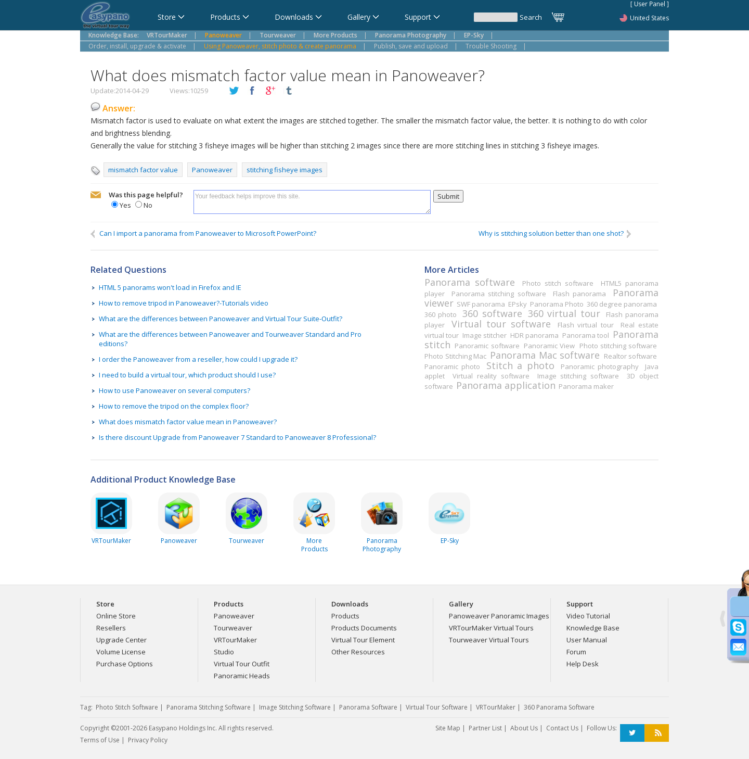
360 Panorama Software (559, 707)
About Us (524, 728)
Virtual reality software (491, 376)
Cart (558, 17)
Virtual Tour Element (363, 639)
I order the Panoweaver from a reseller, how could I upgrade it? (198, 359)
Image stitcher (484, 335)
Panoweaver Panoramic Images (499, 616)
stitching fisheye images (284, 169)
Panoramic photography (600, 366)
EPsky (517, 304)
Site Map (447, 728)
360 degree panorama (622, 304)
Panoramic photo (452, 366)
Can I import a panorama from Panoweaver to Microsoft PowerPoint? (203, 233)
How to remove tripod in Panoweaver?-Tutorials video (183, 303)
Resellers (111, 627)
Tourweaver (233, 627)
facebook (252, 91)
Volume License (121, 651)
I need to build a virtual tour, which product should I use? (187, 375)
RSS (656, 733)
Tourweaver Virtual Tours (489, 639)
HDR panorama (534, 335)
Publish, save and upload (411, 46)
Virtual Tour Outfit (241, 663)
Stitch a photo (520, 365)
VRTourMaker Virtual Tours (491, 627)
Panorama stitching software (498, 293)
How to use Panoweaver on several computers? (174, 390)
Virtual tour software (500, 324)
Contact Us (562, 728)
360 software (492, 313)
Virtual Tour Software (437, 707)
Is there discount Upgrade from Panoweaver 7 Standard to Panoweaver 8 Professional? (237, 437)
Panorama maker (586, 386)
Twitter (632, 733)
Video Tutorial (588, 616)
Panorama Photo (557, 304)
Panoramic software (487, 345)
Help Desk (582, 663)
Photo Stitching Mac (455, 356)
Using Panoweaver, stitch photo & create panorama (280, 46)
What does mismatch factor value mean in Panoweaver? (188, 421)
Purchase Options (124, 663)
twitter (234, 91)
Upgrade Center (121, 639)
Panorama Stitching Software (208, 707)
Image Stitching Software (295, 707)
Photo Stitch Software (127, 707)
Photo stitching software (618, 345)
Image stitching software (578, 376)
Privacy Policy (147, 740)
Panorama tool (585, 335)
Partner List (485, 728)
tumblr (288, 91)
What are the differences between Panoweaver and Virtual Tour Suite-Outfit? (220, 318)
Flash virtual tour (586, 325)
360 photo (440, 314)
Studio (224, 651)
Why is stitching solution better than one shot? (555, 233)
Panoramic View (549, 345)
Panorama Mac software (545, 355)
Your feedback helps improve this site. (312, 202)
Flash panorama (579, 293)
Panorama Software (368, 707)
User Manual (586, 639)
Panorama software (469, 282)
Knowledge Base (592, 627)
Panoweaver (212, 169)
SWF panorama (481, 304)
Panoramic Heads (242, 675)
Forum (576, 651)
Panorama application (506, 385)
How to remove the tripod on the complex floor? (174, 406)
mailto (96, 195)
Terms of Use (100, 740)
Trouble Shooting (491, 46)
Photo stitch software (557, 283)
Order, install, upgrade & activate (137, 46)
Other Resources (358, 651)
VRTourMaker (235, 639)
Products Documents (364, 627)
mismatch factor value (143, 169)
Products (345, 616)
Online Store (116, 616)
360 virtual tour (564, 313)
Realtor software (630, 356)
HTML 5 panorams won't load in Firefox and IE (170, 287)
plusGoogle (270, 91)
